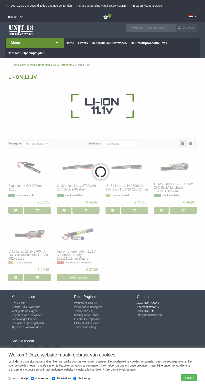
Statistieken (61, 378)
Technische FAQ (84, 311)
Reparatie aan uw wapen (26, 315)
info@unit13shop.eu (149, 315)
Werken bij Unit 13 (85, 303)
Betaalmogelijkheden (24, 319)
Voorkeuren (40, 378)
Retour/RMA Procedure (25, 307)
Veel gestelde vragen (24, 311)
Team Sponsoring (85, 327)
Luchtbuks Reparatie (87, 319)
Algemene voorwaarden (26, 327)
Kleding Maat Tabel (86, 315)
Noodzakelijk (18, 378)
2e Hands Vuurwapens (88, 307)
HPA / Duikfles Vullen (87, 323)
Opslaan (189, 377)
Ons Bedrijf (18, 303)
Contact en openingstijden (27, 323)
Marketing (81, 378)
